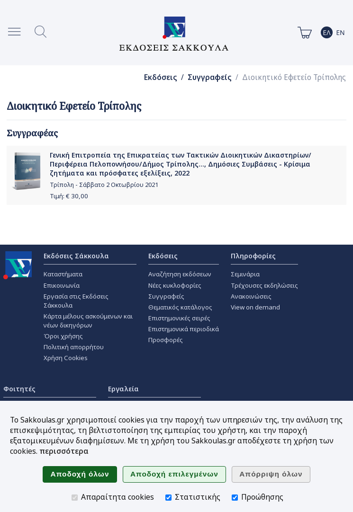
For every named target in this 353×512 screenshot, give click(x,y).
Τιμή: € (69, 196)
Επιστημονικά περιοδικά (183, 329)
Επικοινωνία (62, 285)
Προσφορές (165, 339)
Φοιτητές (19, 388)
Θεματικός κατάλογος (180, 307)
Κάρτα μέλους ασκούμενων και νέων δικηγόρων (88, 320)
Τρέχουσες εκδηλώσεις (264, 285)
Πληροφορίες (253, 255)
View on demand (255, 307)
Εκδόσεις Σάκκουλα (76, 255)
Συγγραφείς (210, 77)
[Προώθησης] (235, 497)
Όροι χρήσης (63, 336)
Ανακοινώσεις (251, 296)
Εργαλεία (123, 388)
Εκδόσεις (160, 77)
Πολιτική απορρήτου (74, 347)
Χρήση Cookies (66, 357)
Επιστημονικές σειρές (179, 318)
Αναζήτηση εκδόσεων (179, 274)
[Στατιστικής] (168, 497)
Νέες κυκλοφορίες (174, 285)
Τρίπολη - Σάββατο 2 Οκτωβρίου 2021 (104, 185)
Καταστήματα (63, 274)
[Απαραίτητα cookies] (75, 497)
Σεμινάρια (245, 274)
